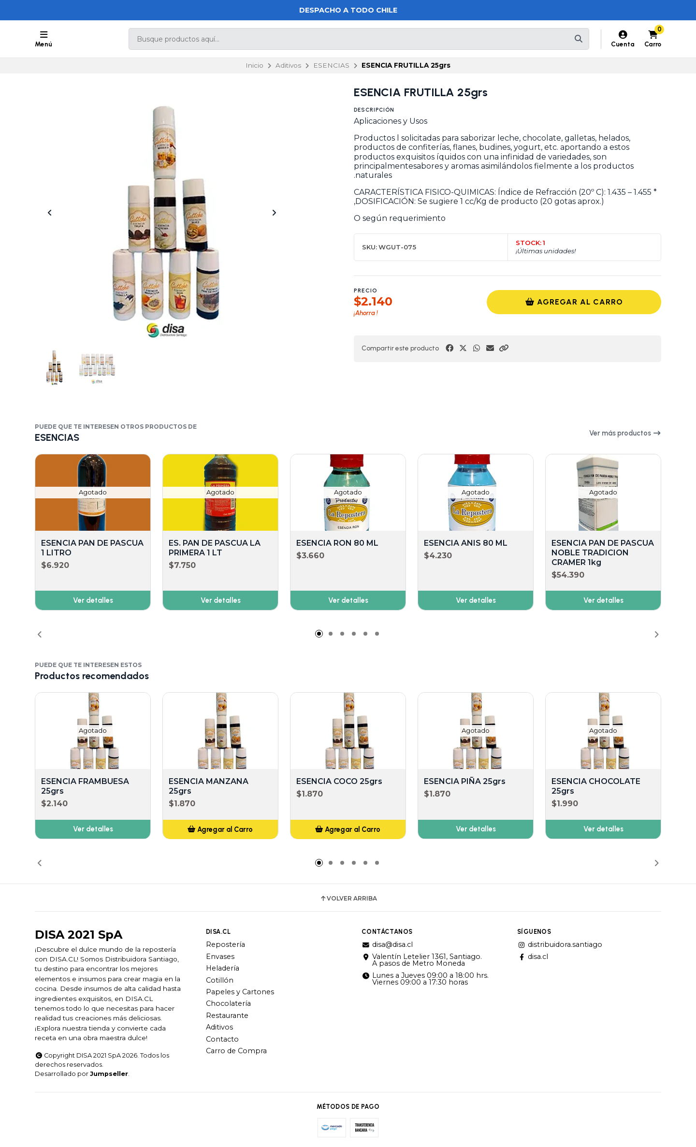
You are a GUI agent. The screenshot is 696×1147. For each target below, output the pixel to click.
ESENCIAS (331, 65)
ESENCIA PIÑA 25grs (465, 781)
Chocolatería (228, 1003)
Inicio (254, 65)
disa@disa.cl (387, 944)
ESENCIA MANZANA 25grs (208, 786)
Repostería (225, 944)
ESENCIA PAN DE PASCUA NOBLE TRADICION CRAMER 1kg (602, 552)
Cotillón (219, 980)
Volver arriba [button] (348, 898)
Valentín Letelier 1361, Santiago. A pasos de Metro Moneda (422, 960)
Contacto (222, 1039)
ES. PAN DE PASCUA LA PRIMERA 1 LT (215, 547)
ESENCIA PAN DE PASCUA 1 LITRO (92, 547)
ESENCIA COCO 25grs (339, 781)
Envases (220, 956)
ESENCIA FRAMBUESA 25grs (85, 786)
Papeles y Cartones (240, 991)
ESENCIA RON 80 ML (337, 543)
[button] (503, 348)
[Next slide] (274, 212)
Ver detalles (93, 600)
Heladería (222, 968)
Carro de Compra (236, 1050)
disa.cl (532, 956)
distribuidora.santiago (559, 944)
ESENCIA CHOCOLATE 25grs (595, 786)
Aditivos (288, 65)
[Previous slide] (50, 212)
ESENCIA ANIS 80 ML (466, 543)
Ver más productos (625, 433)
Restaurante (227, 1015)
